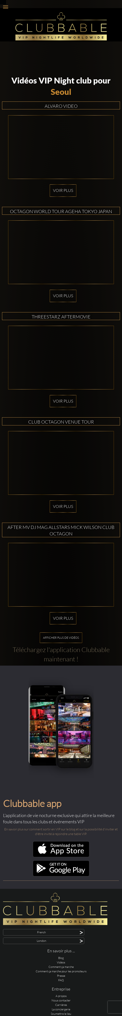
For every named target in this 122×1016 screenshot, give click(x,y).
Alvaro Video (61, 106)
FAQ (61, 980)
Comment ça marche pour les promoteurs (61, 971)
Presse (61, 975)
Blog (61, 958)
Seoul (61, 92)
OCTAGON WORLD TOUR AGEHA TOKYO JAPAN (61, 211)
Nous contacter (61, 1000)
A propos (61, 996)
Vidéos (61, 962)
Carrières (61, 1004)
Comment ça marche (61, 966)
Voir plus (63, 190)
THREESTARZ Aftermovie (61, 316)
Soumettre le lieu (61, 1013)
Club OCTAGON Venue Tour (61, 422)
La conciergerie (61, 1009)
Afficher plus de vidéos (61, 637)
